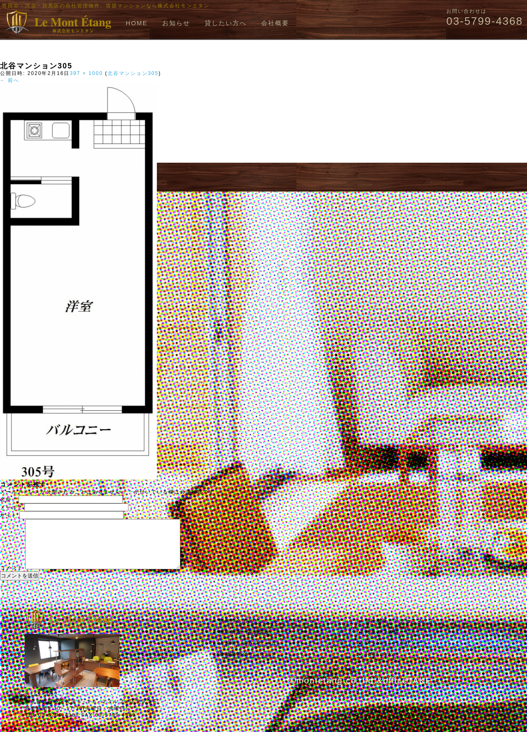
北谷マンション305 (133, 73)
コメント (11, 577)
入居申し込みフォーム (248, 653)
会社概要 (275, 22)
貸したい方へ (226, 22)
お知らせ (176, 22)
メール (11, 507)
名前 (8, 500)
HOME (136, 22)
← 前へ (9, 80)
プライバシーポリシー (393, 653)
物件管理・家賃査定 (245, 642)
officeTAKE (407, 690)
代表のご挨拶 (382, 642)
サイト (8, 515)
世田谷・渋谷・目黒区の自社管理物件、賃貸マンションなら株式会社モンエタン (106, 6)
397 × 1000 (86, 73)
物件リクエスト (239, 631)
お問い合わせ (382, 664)
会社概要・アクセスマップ (399, 631)
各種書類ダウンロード (248, 664)
